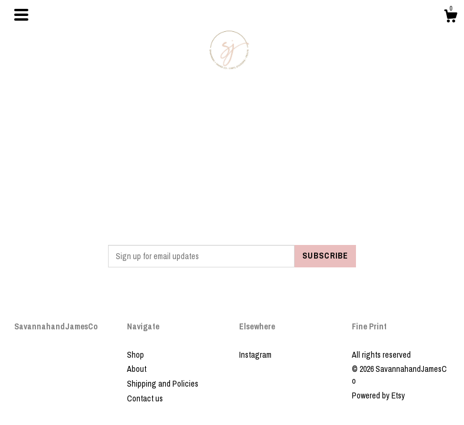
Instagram (255, 354)
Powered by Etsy (378, 395)
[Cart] (450, 18)
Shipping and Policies (162, 383)
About (136, 369)
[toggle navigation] (21, 15)
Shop (135, 354)
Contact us (145, 398)
